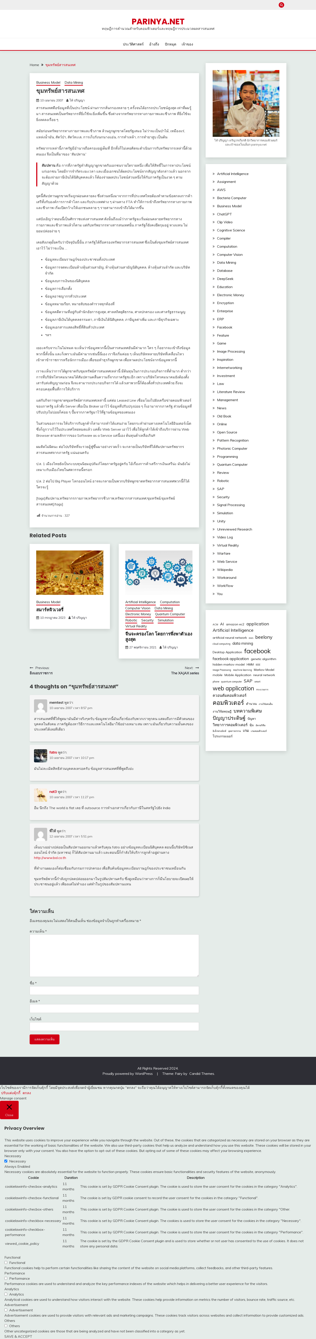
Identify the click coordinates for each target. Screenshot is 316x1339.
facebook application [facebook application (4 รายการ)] (231, 658)
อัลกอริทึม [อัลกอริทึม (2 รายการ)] (261, 725)
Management (227, 400)
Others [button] (9, 1320)
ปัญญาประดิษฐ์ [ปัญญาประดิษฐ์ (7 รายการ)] (229, 718)
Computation (170, 602)
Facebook (224, 327)
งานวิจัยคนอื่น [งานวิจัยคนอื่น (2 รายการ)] (266, 704)
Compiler (224, 238)
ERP (220, 319)
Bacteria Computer (231, 198)
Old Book (224, 416)
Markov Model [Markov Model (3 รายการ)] (264, 670)
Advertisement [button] (16, 1305)
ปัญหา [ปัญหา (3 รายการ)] (252, 719)
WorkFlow (225, 585)
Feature (223, 335)
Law (220, 383)
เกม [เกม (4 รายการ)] (246, 730)
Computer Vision (137, 608)
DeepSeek (225, 278)
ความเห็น (38, 931)
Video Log (225, 537)
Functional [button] (12, 1257)
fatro (53, 752)
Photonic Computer (232, 448)
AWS (221, 190)
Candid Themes (201, 1073)
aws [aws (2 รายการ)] (251, 637)
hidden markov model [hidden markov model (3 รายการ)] (229, 664)
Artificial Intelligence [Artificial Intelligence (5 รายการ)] (233, 630)
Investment (226, 376)
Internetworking (229, 367)
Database (225, 270)
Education (225, 287)
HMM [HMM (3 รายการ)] (250, 664)
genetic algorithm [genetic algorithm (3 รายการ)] (263, 659)
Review (223, 472)
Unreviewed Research (234, 529)
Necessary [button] (12, 1156)
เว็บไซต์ (35, 1019)
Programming (227, 456)
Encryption (225, 303)
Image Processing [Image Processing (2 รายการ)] (222, 669)
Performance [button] (14, 1273)
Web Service (227, 561)
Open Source (227, 432)
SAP (220, 489)
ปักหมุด (170, 44)
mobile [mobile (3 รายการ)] (218, 675)
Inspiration (225, 359)
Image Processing (231, 351)
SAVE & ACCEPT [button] (18, 1336)
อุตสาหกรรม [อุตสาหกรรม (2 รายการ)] (234, 731)
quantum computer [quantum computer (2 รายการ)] (231, 681)
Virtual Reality (136, 626)
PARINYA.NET (158, 21)
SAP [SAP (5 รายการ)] (248, 681)
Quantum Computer (170, 614)
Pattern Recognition (233, 440)
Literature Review (231, 392)
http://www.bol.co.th (50, 857)
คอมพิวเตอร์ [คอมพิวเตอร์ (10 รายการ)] (228, 702)
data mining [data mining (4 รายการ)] (242, 643)
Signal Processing (231, 505)
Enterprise (225, 311)
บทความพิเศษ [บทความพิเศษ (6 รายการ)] (247, 711)
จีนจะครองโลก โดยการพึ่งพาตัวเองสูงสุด (158, 636)
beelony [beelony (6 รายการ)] (263, 637)
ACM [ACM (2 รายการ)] (215, 624)
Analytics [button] (11, 1289)
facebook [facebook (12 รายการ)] (257, 651)
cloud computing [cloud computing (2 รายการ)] (221, 643)
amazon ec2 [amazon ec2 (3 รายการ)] (235, 624)
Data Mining (74, 82)
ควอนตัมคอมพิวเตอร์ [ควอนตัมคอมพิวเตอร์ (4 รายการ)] (229, 695)
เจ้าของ (187, 44)
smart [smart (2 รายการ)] (257, 681)
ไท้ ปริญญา (77, 100)
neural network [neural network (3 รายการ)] (264, 675)
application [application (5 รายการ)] (257, 623)
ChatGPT (224, 214)
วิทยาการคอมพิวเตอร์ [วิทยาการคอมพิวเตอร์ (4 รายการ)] (230, 724)
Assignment (226, 181)
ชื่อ (33, 983)
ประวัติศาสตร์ (133, 44)
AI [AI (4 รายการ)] (222, 624)
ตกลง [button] (27, 1093)
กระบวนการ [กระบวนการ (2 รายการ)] (262, 689)
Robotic (131, 620)
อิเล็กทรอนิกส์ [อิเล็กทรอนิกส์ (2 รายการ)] (219, 731)
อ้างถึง (154, 44)
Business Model (48, 82)
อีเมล (35, 1001)
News (221, 408)
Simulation (166, 620)
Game (221, 343)
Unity (221, 521)
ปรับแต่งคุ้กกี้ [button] (10, 1093)
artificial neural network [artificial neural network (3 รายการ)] (230, 638)
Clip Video (225, 222)
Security (147, 620)
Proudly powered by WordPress (128, 1073)
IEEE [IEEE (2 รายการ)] (258, 664)
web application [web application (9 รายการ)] (233, 688)
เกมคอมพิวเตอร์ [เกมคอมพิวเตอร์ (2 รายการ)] (259, 731)
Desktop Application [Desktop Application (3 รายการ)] (227, 652)
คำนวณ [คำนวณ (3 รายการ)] (251, 704)
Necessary (17, 1161)
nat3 (53, 791)
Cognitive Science (231, 230)
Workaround (226, 577)
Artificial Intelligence (140, 602)
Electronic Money (138, 614)
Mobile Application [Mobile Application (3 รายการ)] (237, 675)
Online (222, 424)
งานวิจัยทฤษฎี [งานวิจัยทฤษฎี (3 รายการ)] (222, 711)
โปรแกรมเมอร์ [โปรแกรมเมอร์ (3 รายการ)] (223, 736)
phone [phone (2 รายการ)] (216, 681)
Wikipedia (225, 569)
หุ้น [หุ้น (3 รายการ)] (252, 725)
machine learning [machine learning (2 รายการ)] (242, 669)
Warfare (223, 553)
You (220, 594)
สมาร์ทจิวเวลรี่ (49, 610)
